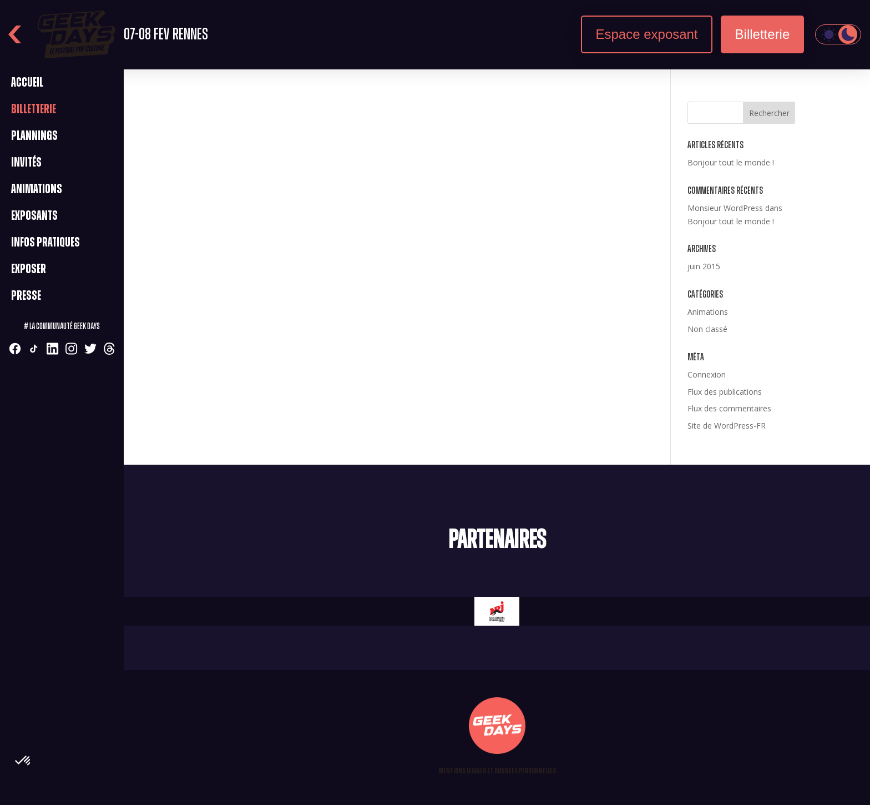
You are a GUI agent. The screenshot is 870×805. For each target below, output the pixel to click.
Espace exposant (646, 34)
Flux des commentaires (729, 408)
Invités (26, 162)
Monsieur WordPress (725, 208)
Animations (36, 189)
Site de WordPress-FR (726, 425)
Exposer (28, 269)
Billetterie (762, 34)
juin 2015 (703, 266)
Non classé (707, 329)
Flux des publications (724, 391)
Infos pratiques (45, 242)
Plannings (34, 136)
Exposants (34, 216)
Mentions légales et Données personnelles (497, 771)
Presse (26, 296)
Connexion (706, 374)
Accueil (27, 82)
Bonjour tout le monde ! (730, 162)
